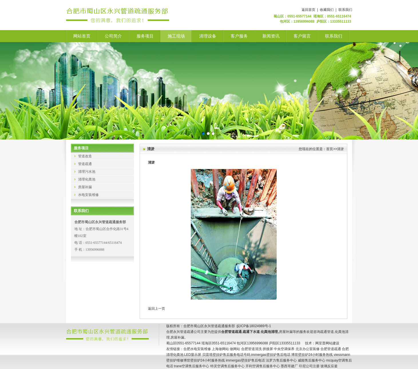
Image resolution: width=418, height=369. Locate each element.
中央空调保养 (284, 349)
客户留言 (302, 36)
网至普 (320, 343)
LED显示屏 (192, 355)
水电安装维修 (88, 195)
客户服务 (239, 36)
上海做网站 (220, 349)
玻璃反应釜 (329, 366)
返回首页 (308, 10)
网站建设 (332, 343)
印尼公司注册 (309, 366)
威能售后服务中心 (311, 360)
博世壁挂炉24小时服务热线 (312, 355)
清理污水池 (86, 172)
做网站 (235, 349)
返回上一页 (156, 309)
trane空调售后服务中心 (191, 366)
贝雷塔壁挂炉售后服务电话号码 (226, 355)
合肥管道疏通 (330, 349)
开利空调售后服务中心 (262, 366)
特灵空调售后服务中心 (227, 366)
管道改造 (85, 156)
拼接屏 (268, 349)
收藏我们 (327, 10)
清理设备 (207, 36)
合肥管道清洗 (251, 349)
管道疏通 (85, 164)
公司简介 (113, 36)
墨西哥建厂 (289, 366)
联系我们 (345, 10)
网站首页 (81, 36)
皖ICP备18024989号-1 (254, 326)
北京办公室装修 (308, 349)
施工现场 (176, 36)
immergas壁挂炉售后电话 (270, 355)
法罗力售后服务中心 (281, 360)
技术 (308, 343)
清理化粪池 (86, 179)
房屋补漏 (85, 187)
